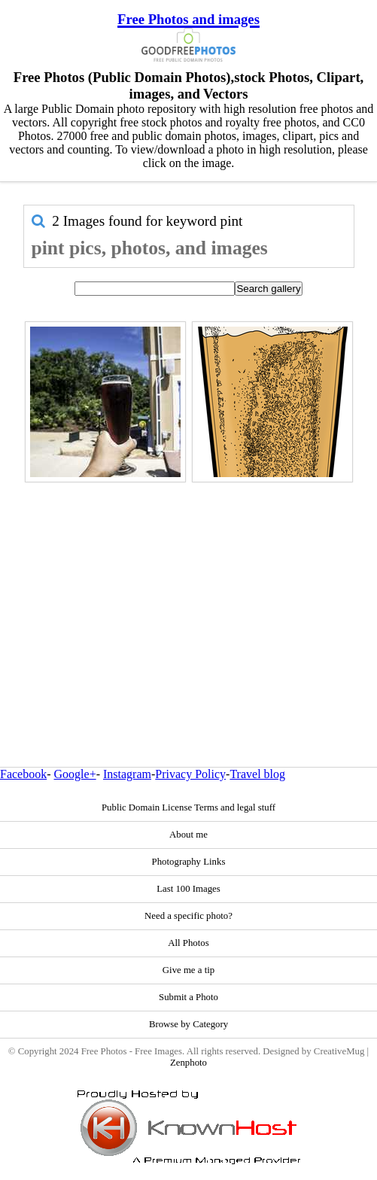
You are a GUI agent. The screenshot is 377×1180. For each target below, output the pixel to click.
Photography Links (189, 861)
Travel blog (257, 774)
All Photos (188, 943)
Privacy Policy (190, 774)
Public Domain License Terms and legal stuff (188, 807)
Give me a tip (188, 970)
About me (188, 834)
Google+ (75, 774)
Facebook (23, 774)
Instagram (127, 774)
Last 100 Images (188, 888)
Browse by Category (188, 1024)
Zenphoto (188, 1062)
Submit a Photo (188, 997)
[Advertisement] (188, 592)
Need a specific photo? (188, 916)
